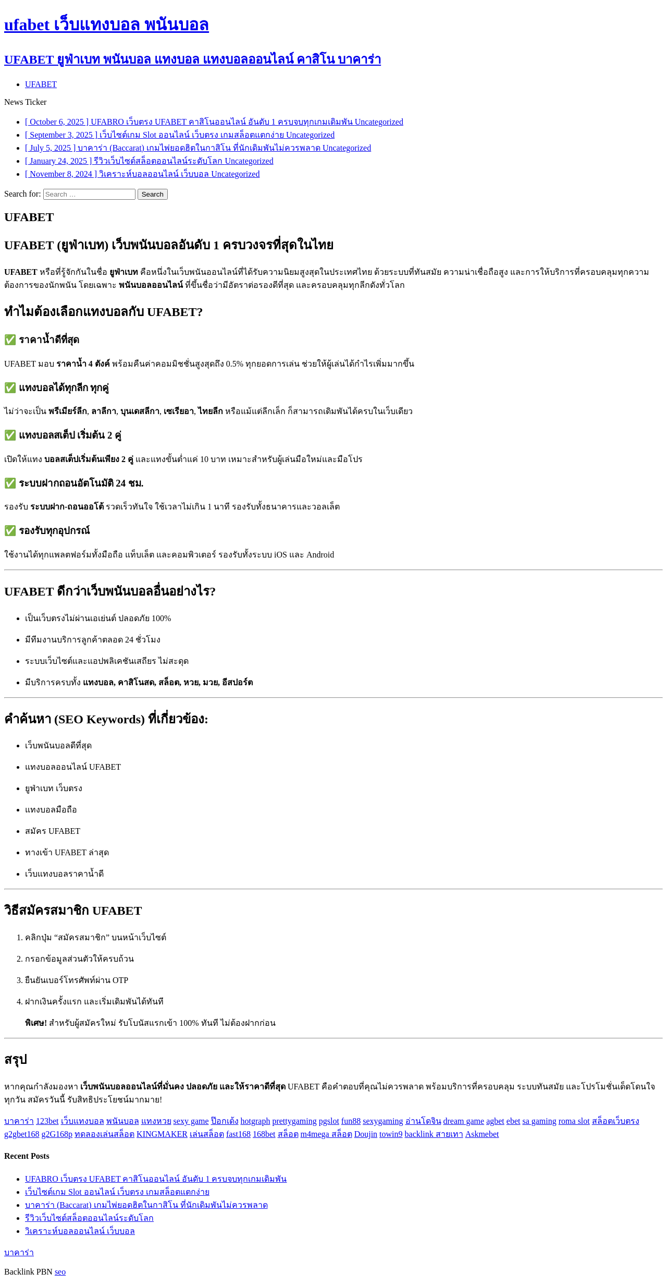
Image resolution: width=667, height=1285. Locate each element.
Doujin (365, 1134)
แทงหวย (156, 1121)
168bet (264, 1134)
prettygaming (294, 1121)
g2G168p (57, 1134)
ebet (514, 1121)
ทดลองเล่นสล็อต (104, 1134)
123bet (47, 1121)
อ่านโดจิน (423, 1121)
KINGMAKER (162, 1134)
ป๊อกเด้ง (225, 1121)
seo (60, 1271)
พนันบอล (122, 1121)
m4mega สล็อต (326, 1134)
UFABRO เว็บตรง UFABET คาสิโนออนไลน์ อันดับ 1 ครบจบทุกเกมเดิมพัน (156, 1178)
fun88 (351, 1121)
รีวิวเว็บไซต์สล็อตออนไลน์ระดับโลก (89, 1218)
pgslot (329, 1121)
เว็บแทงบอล (82, 1121)
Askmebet (482, 1134)
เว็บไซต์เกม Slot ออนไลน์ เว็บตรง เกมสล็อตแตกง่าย (117, 1191)
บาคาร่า (19, 1121)
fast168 (238, 1134)
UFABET (41, 84)
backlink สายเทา (434, 1134)
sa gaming (539, 1121)
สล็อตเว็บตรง (615, 1121)
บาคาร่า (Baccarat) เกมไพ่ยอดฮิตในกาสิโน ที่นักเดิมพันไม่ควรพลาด (146, 1205)
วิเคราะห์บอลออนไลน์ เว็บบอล (80, 1231)
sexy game (191, 1121)
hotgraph (255, 1121)
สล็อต (288, 1134)
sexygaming (383, 1121)
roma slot (574, 1121)
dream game (464, 1121)
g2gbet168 (22, 1134)
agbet (495, 1121)
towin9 (390, 1134)
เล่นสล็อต (207, 1134)
